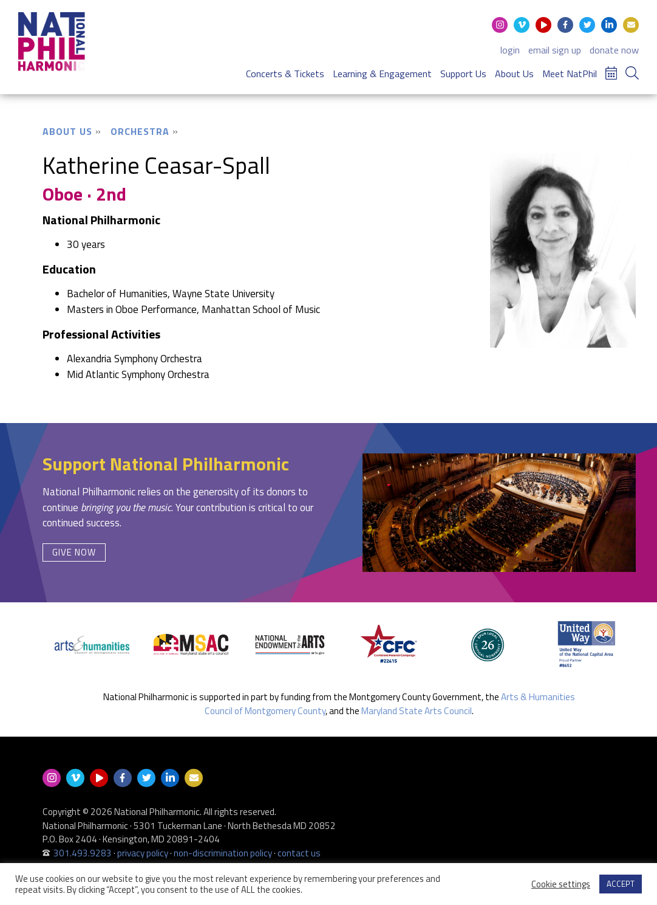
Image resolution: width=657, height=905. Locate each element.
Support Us (463, 73)
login (510, 50)
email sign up (554, 50)
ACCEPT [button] (621, 884)
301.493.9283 (82, 853)
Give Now (74, 552)
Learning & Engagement (382, 73)
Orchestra (140, 131)
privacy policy (142, 853)
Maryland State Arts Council (416, 711)
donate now (614, 50)
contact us (299, 853)
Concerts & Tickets (285, 73)
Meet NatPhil (569, 73)
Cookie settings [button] (560, 884)
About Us (514, 73)
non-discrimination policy (223, 853)
